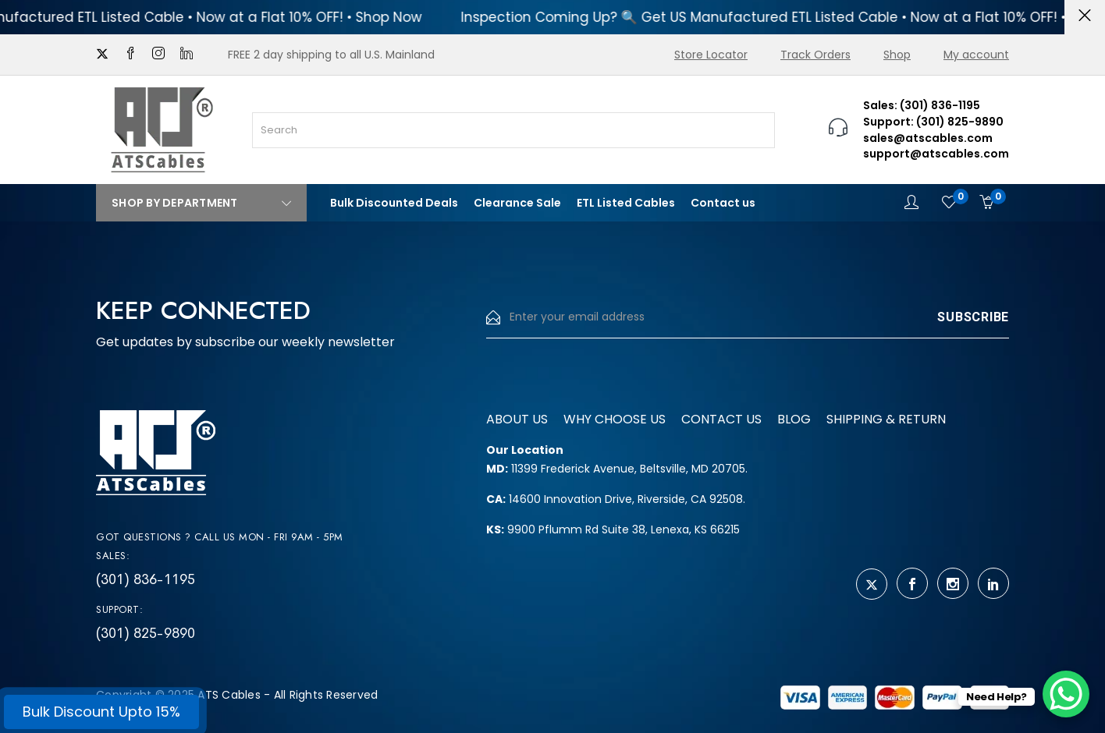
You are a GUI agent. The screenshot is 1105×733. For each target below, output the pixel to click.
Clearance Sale (517, 203)
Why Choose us (614, 419)
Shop (897, 54)
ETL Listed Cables (626, 203)
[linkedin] (186, 54)
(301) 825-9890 (145, 633)
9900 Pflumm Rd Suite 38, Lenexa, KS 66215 (613, 529)
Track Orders (815, 54)
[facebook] (130, 54)
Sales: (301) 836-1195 (921, 105)
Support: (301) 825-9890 (933, 121)
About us (517, 419)
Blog (794, 419)
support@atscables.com (936, 153)
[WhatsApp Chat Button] (1066, 694)
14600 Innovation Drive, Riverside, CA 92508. (615, 499)
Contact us (723, 203)
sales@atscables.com (928, 138)
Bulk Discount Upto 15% (101, 711)
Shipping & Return (886, 419)
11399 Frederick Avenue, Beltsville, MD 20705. (617, 468)
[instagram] (158, 54)
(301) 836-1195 (145, 579)
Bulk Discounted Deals (394, 203)
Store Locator (711, 54)
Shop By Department (201, 203)
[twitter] (102, 54)
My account (976, 54)
